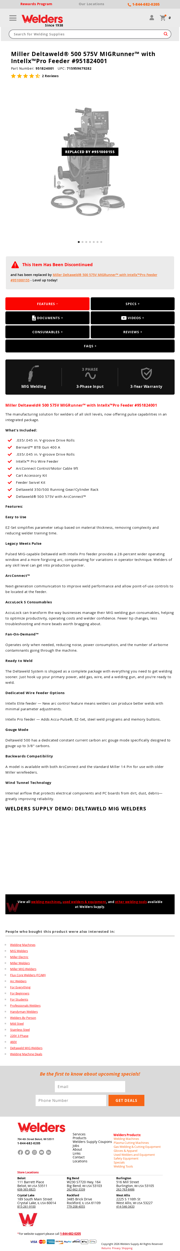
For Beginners (19, 993)
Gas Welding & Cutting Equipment (135, 1144)
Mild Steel (17, 1024)
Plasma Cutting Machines (129, 1141)
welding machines (46, 902)
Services (78, 1133)
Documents (46, 318)
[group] (90, 162)
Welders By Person (23, 1018)
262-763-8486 (125, 1186)
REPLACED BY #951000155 (90, 151)
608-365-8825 (26, 1186)
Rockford (73, 1192)
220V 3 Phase (19, 1036)
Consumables (46, 332)
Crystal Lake (25, 1192)
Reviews (131, 332)
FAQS (89, 346)
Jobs (75, 1144)
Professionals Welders (25, 1006)
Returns (105, 1244)
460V (13, 1042)
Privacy (115, 1244)
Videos (131, 318)
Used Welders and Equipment (132, 1152)
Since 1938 (54, 25)
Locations (79, 1159)
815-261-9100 (26, 1203)
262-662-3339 (76, 1186)
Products (79, 1137)
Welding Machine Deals (26, 1054)
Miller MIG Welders (23, 969)
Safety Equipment (124, 1156)
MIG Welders (19, 951)
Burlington (123, 1175)
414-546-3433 (125, 1203)
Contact (78, 1155)
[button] (79, 242)
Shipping (124, 1244)
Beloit (21, 1175)
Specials (118, 1159)
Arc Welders (18, 981)
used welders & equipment (84, 902)
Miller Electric (19, 957)
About (77, 1148)
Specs (131, 304)
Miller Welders (20, 963)
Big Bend (73, 1175)
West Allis (123, 1192)
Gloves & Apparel (124, 1148)
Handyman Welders (24, 1012)
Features (46, 304)
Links (76, 1152)
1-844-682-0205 (27, 1143)
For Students (19, 1000)
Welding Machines (22, 945)
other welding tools (131, 902)
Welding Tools (122, 1163)
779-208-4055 (76, 1203)
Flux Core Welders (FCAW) (28, 975)
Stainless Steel (20, 1030)
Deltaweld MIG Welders (26, 1048)
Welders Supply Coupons (92, 1140)
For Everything (20, 987)
